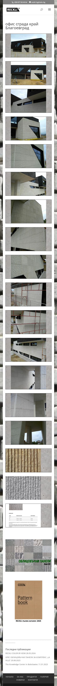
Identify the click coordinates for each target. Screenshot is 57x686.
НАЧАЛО (9, 677)
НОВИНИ (20, 680)
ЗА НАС (20, 677)
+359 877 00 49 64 (20, 2)
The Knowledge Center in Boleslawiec (21, 664)
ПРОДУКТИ (32, 677)
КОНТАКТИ (33, 680)
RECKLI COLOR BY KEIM (15, 653)
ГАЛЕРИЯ (44, 677)
